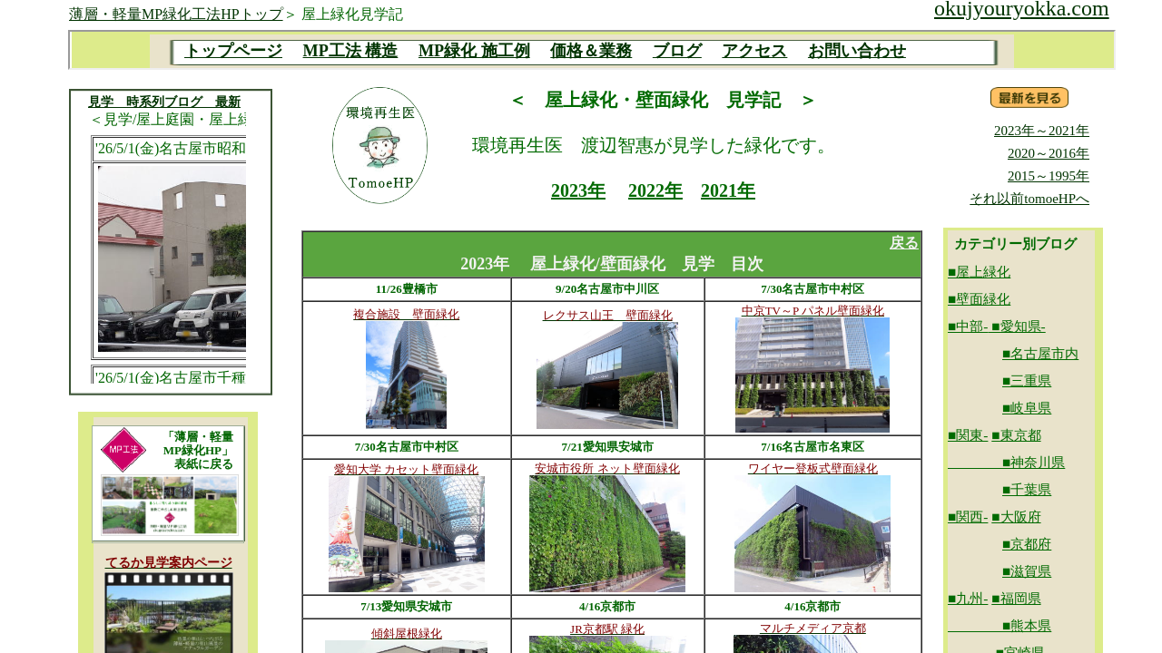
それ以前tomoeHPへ (1029, 198)
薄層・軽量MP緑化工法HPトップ (176, 14)
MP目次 (592, 50)
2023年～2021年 (1041, 130)
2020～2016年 (1048, 153)
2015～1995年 (1048, 176)
